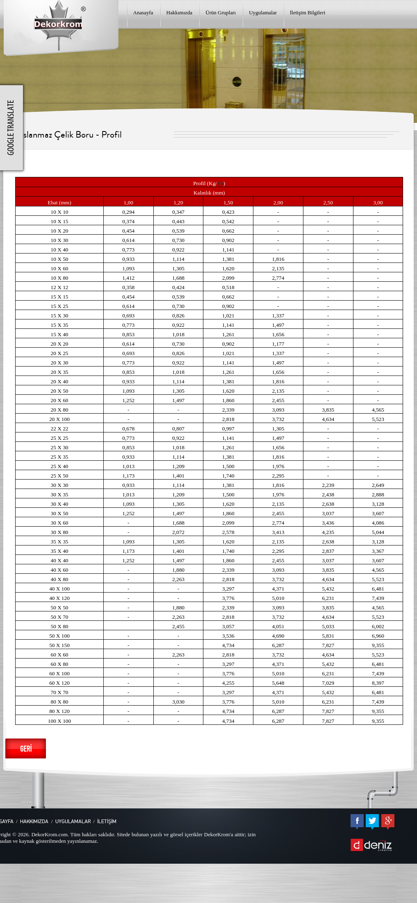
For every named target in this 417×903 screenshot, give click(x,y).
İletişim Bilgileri (307, 12)
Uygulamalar (263, 12)
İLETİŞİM (106, 821)
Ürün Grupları (220, 12)
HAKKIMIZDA (34, 821)
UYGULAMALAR (73, 821)
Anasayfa (143, 12)
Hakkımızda (179, 12)
